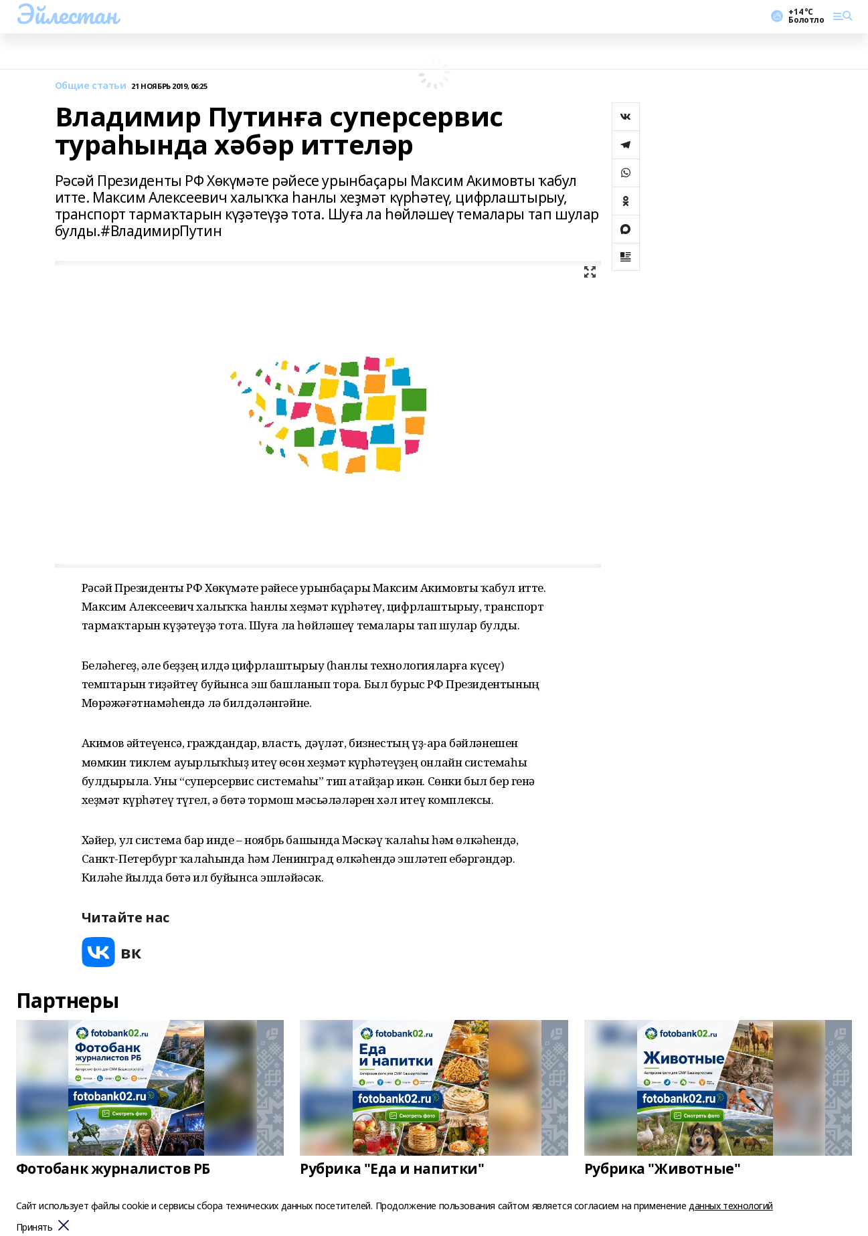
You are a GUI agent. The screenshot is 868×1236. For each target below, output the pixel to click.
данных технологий (731, 1205)
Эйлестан (66, 14)
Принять (34, 1227)
